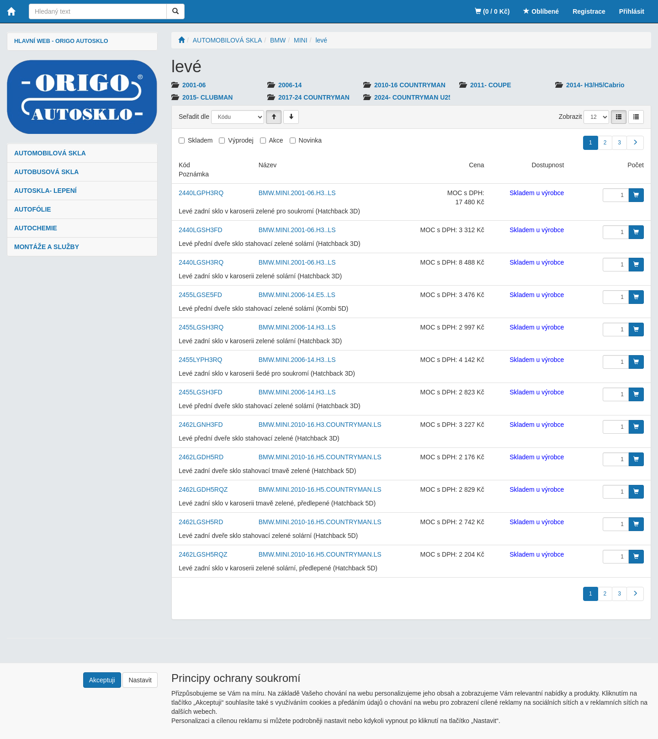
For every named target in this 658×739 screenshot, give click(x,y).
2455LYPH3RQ (200, 359)
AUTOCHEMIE (35, 228)
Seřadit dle (194, 116)
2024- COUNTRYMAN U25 (413, 97)
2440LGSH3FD (201, 230)
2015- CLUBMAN (207, 97)
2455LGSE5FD (200, 294)
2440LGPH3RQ (201, 193)
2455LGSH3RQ (201, 327)
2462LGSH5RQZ (203, 554)
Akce (276, 140)
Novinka (310, 140)
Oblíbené (541, 11)
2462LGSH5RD (201, 522)
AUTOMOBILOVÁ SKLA (50, 153)
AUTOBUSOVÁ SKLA (46, 171)
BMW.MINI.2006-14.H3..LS (297, 327)
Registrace (589, 11)
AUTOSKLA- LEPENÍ (45, 190)
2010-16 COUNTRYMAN (410, 85)
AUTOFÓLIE (32, 209)
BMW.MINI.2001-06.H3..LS (297, 193)
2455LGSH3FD (201, 392)
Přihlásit (631, 11)
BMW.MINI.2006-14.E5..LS (297, 294)
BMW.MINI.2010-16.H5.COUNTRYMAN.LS (320, 457)
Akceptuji (102, 680)
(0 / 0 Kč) (492, 11)
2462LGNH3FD (201, 424)
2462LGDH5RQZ (203, 489)
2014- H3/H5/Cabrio (595, 85)
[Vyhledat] (175, 11)
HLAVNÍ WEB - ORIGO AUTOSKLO (61, 41)
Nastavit (140, 680)
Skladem (200, 140)
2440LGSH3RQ (201, 262)
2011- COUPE (490, 85)
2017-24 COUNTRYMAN (314, 97)
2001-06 (194, 85)
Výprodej (240, 140)
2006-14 (290, 85)
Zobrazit (570, 116)
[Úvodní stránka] (181, 40)
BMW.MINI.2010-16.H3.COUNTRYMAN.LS (320, 424)
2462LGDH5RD (201, 457)
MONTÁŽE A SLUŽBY (46, 246)
